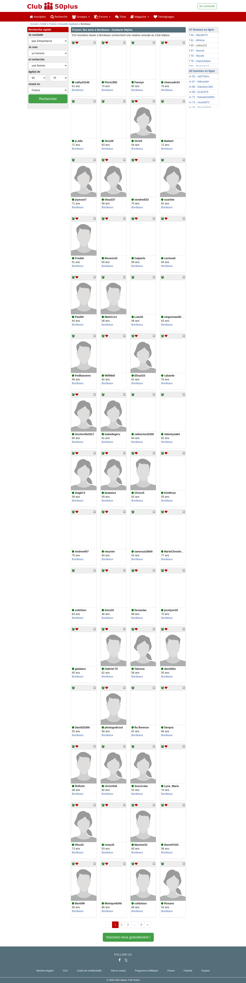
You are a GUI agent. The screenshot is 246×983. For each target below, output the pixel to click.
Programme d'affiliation (146, 970)
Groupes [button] (81, 16)
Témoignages (164, 16)
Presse (171, 970)
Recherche (59, 16)
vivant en (34, 84)
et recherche (36, 59)
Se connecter (207, 6)
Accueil (34, 24)
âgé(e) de (34, 71)
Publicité (188, 970)
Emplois (205, 970)
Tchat (120, 16)
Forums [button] (102, 16)
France (52, 24)
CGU (65, 970)
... (134, 924)
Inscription (38, 16)
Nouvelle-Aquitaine (68, 24)
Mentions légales (45, 970)
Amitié (43, 24)
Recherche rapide (39, 29)
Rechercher (48, 99)
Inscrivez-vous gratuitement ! (128, 937)
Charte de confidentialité (89, 970)
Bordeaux (77, 90)
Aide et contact (118, 970)
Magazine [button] (139, 16)
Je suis (32, 47)
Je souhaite (35, 34)
